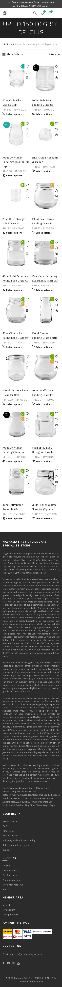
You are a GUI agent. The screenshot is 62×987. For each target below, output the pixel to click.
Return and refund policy (15, 845)
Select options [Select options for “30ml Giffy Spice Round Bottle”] (14, 518)
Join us (6, 865)
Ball (41, 795)
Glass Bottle (35, 798)
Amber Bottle (8, 802)
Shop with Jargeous (12, 884)
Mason (35, 795)
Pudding (16, 795)
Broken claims (10, 835)
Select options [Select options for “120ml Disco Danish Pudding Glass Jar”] (44, 232)
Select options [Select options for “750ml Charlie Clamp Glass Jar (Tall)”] (14, 404)
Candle (47, 795)
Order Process (10, 870)
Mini (44, 798)
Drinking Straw (28, 805)
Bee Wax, (33, 802)
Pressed (50, 798)
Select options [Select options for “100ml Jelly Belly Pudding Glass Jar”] (14, 461)
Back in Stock (9, 821)
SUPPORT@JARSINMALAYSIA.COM (31, 5)
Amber (5, 791)
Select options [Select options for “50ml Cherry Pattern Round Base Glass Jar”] (14, 347)
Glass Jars (23, 788)
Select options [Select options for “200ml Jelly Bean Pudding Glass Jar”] (44, 114)
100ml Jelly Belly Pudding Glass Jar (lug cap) (15, 162)
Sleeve (39, 805)
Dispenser (43, 802)
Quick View (27, 78)
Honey (28, 791)
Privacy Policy (36, 981)
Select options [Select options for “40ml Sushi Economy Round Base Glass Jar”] (14, 290)
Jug (18, 802)
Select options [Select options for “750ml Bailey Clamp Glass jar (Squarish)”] (44, 518)
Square (23, 795)
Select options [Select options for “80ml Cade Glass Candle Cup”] (14, 114)
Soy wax (24, 802)
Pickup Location (11, 880)
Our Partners (9, 875)
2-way (47, 788)
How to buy (8, 830)
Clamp (13, 791)
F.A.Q (4, 826)
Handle (20, 791)
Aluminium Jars (9, 798)
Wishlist (44, 12)
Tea (29, 795)
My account (8, 909)
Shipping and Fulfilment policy (18, 840)
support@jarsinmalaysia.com (25, 954)
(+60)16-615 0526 (38, 2)
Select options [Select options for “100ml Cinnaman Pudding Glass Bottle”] (44, 347)
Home (9, 44)
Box (51, 802)
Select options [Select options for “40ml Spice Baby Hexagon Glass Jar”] (44, 461)
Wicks (5, 805)
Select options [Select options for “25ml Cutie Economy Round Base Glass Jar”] (44, 290)
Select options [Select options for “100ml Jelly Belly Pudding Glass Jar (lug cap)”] (14, 175)
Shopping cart (10, 914)
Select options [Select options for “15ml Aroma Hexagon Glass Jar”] (44, 171)
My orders (7, 905)
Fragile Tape (49, 805)
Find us (6, 889)
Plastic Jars (23, 798)
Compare (27, 72)
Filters (52, 54)
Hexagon (55, 795)
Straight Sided (36, 788)
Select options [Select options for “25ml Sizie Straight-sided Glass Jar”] (14, 232)
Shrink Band (15, 805)
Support (6, 850)
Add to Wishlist (27, 66)
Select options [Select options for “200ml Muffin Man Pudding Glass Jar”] (44, 404)
